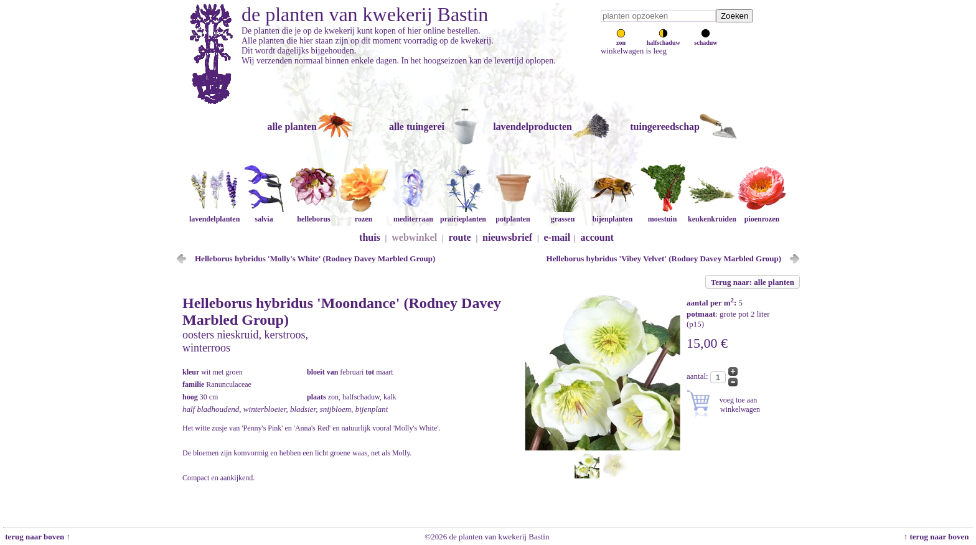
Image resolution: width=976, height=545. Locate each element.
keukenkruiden (712, 214)
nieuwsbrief (507, 237)
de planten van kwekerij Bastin (365, 14)
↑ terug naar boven (938, 536)
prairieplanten (463, 214)
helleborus (313, 214)
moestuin (662, 214)
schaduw (705, 39)
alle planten (292, 126)
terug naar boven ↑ (36, 536)
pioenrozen (762, 214)
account (597, 237)
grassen (562, 214)
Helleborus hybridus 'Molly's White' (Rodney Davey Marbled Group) (315, 258)
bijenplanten (612, 214)
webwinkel (414, 237)
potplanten (513, 214)
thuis (369, 237)
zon (621, 39)
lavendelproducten (532, 126)
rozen (363, 214)
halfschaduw (663, 39)
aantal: (698, 376)
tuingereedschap (665, 126)
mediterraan (413, 214)
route (460, 237)
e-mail (557, 237)
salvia (264, 214)
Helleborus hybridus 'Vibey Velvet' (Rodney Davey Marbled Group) (664, 258)
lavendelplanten (214, 214)
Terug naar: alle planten (752, 282)
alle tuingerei (416, 126)
